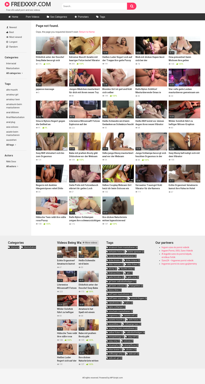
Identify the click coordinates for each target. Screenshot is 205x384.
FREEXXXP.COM (28, 4)
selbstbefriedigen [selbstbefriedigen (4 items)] (135, 332)
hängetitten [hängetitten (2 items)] (136, 286)
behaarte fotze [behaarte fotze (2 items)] (117, 251)
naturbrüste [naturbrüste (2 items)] (115, 303)
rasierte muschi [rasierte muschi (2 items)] (117, 319)
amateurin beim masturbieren (14, 106)
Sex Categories (58, 16)
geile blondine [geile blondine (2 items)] (116, 277)
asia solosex (12, 127)
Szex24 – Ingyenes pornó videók (177, 260)
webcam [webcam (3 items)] (134, 354)
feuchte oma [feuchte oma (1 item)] (128, 269)
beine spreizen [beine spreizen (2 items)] (136, 251)
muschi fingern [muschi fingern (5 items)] (139, 298)
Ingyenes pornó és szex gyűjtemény (179, 264)
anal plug (10, 122)
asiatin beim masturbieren (13, 133)
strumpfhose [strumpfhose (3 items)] (131, 345)
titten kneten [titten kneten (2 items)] (115, 349)
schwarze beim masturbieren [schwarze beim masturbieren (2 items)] (123, 328)
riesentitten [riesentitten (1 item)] (115, 324)
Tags (102, 16)
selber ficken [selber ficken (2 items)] (116, 332)
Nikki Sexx (11, 161)
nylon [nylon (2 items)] (129, 303)
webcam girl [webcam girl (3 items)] (115, 358)
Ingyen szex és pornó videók (175, 247)
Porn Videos (32, 16)
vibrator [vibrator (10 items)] (131, 349)
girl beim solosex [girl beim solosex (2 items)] (118, 286)
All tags (11, 145)
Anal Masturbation (15, 117)
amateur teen (13, 99)
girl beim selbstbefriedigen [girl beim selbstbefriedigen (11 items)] (123, 281)
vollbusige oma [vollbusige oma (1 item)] (117, 354)
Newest (12, 27)
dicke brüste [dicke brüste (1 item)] (115, 260)
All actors (12, 166)
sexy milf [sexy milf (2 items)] (133, 337)
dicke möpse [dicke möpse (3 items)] (133, 260)
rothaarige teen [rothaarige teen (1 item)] (133, 324)
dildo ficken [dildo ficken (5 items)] (133, 264)
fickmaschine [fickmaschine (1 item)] (116, 273)
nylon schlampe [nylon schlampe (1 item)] (117, 307)
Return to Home (87, 32)
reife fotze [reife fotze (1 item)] (135, 319)
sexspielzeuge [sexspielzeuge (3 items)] (116, 337)
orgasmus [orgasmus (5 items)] (115, 315)
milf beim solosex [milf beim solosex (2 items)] (118, 298)
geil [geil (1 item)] (130, 273)
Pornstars (83, 16)
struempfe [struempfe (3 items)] (115, 345)
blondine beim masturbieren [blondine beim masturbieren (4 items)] (123, 256)
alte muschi (12, 89)
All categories (14, 73)
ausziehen (11, 140)
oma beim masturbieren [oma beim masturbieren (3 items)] (121, 311)
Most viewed (14, 37)
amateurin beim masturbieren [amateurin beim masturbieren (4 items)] (123, 247)
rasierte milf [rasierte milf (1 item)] (130, 315)
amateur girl (12, 94)
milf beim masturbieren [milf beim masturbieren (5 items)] (120, 294)
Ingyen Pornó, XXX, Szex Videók (177, 250)
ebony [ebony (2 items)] (113, 269)
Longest (11, 42)
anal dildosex (12, 112)
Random (12, 46)
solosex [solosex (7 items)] (129, 341)
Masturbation (13, 68)
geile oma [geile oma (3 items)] (133, 277)
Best (10, 32)
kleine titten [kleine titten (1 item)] (115, 290)
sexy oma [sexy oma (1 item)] (114, 341)
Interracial (11, 63)
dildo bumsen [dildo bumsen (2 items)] (116, 264)
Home (15, 16)
